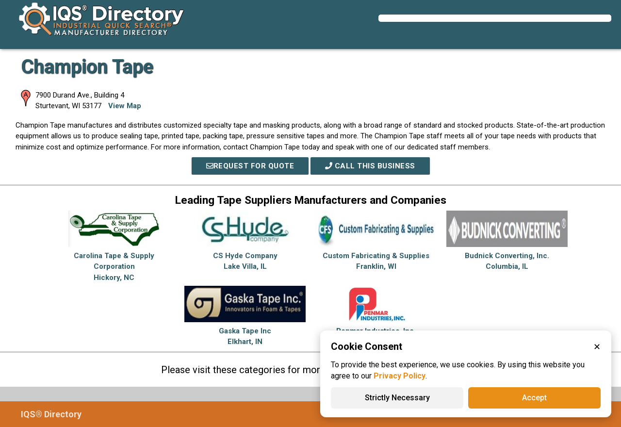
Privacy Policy (399, 375)
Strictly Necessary (397, 397)
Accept (534, 397)
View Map (124, 105)
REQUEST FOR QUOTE (250, 166)
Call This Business (370, 166)
